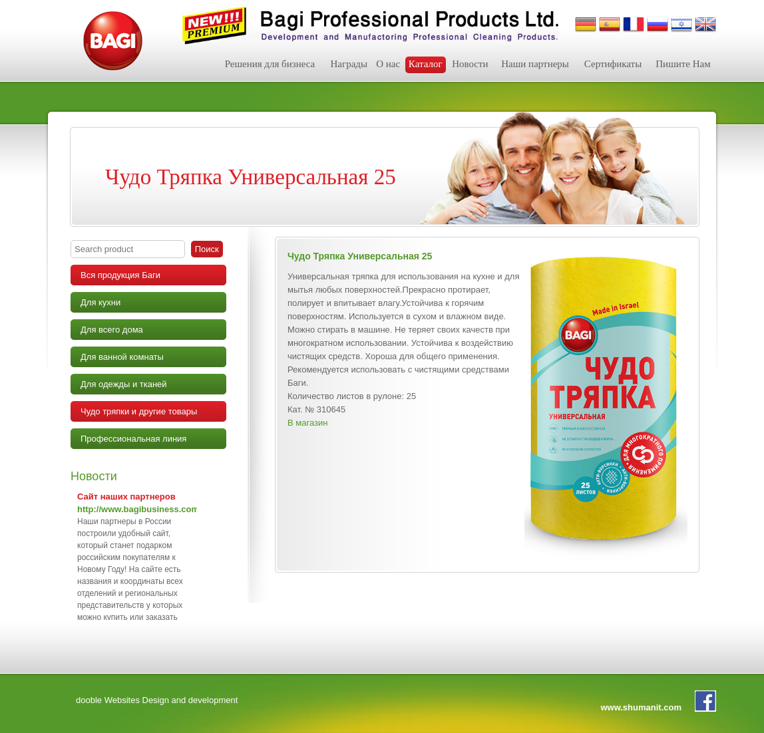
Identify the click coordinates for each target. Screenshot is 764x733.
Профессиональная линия (133, 439)
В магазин (307, 423)
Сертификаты (613, 64)
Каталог (426, 64)
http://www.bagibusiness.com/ (139, 509)
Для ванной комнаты (122, 357)
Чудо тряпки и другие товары (139, 411)
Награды (348, 64)
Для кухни (100, 302)
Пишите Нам (683, 64)
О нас (388, 64)
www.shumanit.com (640, 707)
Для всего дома (112, 330)
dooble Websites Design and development (157, 700)
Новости (470, 64)
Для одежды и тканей (124, 384)
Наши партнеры (535, 64)
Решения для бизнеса (270, 64)
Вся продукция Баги (120, 275)
